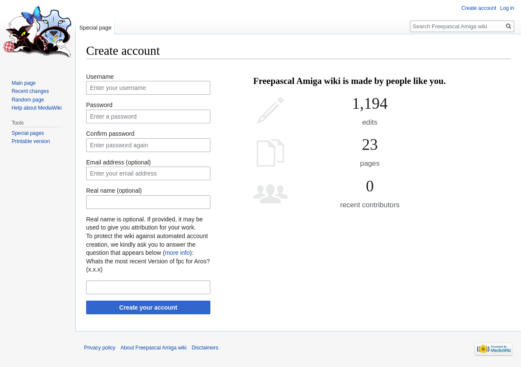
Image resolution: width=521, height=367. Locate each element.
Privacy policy (99, 348)
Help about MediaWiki (37, 108)
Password (99, 104)
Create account (478, 8)
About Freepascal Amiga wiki (153, 348)
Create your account (148, 307)
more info (177, 252)
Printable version (31, 141)
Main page (24, 83)
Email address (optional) (118, 162)
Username (100, 76)
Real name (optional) (114, 190)
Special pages (28, 133)
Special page (95, 27)
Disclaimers (205, 348)
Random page (28, 100)
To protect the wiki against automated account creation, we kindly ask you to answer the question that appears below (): (147, 244)
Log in (507, 8)
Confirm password (110, 133)
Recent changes (30, 91)
